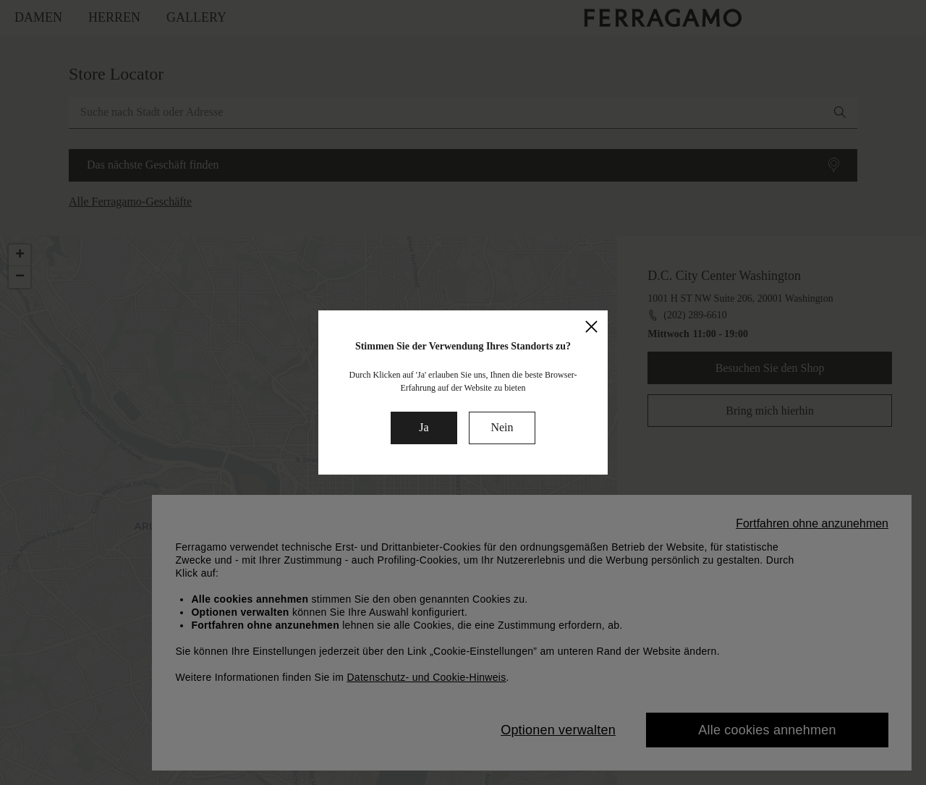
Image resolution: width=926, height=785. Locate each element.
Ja (423, 427)
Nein (501, 427)
